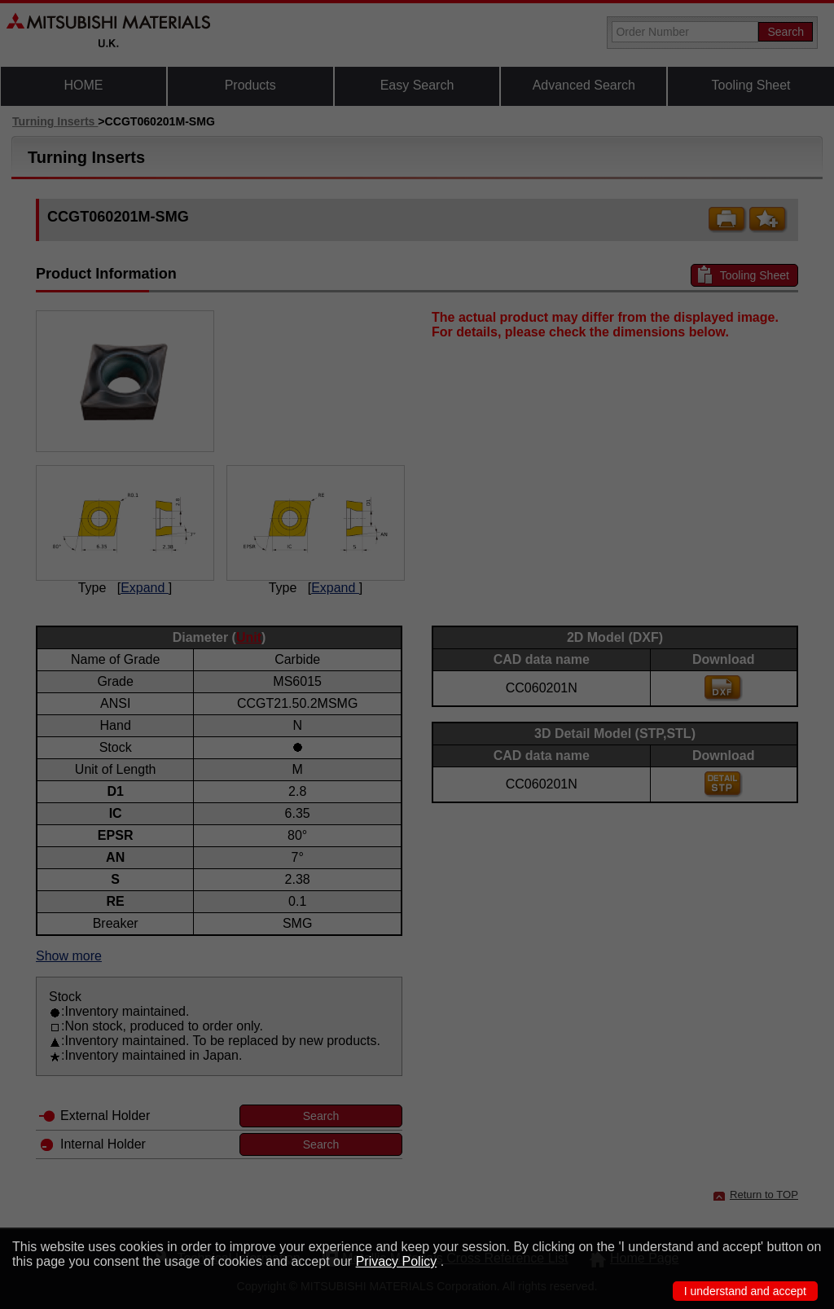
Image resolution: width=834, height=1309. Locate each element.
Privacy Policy (396, 1261)
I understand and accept (745, 1291)
